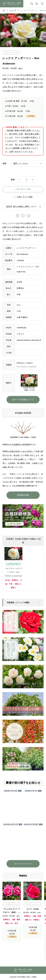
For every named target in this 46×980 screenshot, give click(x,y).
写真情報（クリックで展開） (19, 602)
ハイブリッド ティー (11, 52)
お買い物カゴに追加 (23, 189)
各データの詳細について (23, 400)
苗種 (4, 163)
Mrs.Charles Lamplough (26, 367)
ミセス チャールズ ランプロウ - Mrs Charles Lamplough (13, 572)
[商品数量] (26, 179)
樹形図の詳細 (23, 495)
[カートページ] (37, 3)
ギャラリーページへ (23, 864)
